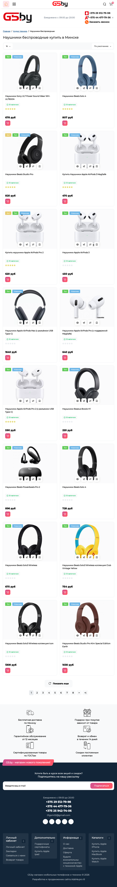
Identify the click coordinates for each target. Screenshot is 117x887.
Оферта (67, 852)
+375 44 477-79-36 (98, 17)
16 (8, 46)
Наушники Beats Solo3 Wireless (21, 565)
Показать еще (58, 683)
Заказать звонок (97, 21)
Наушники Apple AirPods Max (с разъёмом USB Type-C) (29, 332)
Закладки (11, 851)
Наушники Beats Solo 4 (74, 96)
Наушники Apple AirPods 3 (75, 252)
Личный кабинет (15, 847)
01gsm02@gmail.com (58, 815)
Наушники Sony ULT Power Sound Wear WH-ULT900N (27, 97)
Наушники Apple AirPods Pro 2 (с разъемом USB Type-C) (29, 410)
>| (85, 692)
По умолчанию (102, 46)
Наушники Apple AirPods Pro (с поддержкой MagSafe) (84, 332)
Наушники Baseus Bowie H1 (76, 409)
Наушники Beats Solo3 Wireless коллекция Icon (29, 643)
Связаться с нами (15, 855)
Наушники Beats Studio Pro (19, 174)
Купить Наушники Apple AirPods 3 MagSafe (84, 174)
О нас (66, 844)
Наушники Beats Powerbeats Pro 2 (22, 487)
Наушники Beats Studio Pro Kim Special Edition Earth (86, 645)
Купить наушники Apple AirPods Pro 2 (24, 252)
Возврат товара (14, 859)
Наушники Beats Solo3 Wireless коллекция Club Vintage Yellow (86, 566)
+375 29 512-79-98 (97, 13)
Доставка (68, 848)
